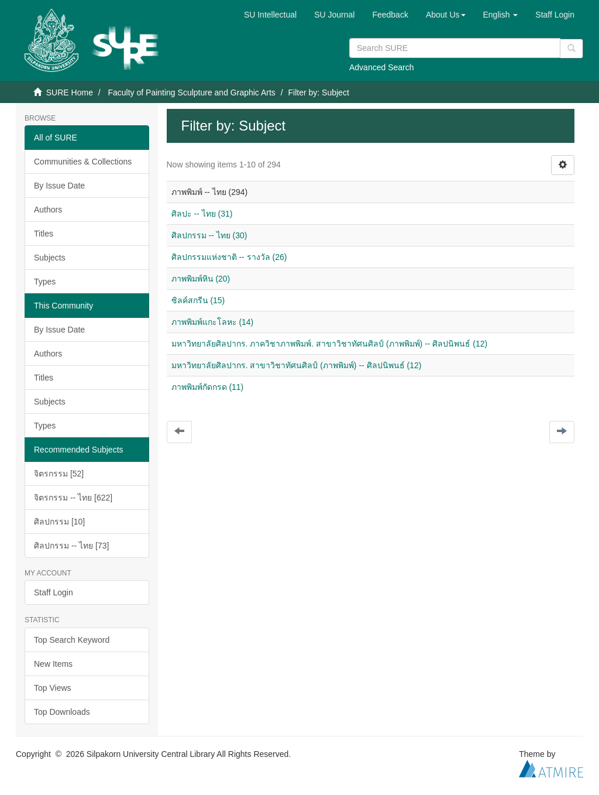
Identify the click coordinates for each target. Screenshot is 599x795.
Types (45, 281)
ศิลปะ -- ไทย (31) (202, 213)
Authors (48, 209)
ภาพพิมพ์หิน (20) (200, 278)
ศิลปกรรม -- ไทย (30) (209, 235)
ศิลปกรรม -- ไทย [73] (71, 545)
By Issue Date (59, 185)
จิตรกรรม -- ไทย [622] (73, 497)
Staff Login (53, 592)
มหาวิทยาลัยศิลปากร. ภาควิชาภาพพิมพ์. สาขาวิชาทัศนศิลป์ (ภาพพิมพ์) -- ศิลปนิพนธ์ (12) (329, 343)
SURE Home (69, 92)
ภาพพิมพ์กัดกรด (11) (207, 387)
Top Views (52, 688)
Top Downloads (62, 712)
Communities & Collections (83, 161)
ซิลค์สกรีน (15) (198, 300)
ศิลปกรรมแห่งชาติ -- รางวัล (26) (229, 257)
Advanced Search (381, 67)
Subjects (50, 257)
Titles (43, 233)
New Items (53, 664)
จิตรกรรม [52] (59, 473)
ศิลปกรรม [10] (59, 521)
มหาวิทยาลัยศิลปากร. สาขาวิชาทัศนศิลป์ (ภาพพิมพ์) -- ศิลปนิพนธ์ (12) (296, 365)
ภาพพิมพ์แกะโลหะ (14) (212, 322)
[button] (445, 14)
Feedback (390, 14)
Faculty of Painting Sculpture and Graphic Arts (191, 92)
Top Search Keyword (71, 640)
